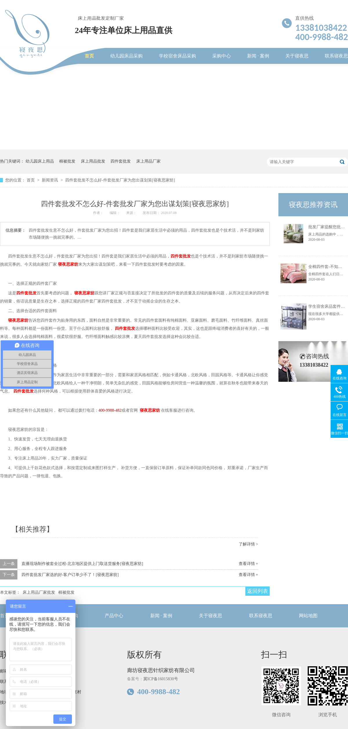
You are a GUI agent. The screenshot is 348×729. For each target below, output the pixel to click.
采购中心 (221, 55)
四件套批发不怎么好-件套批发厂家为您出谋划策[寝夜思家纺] (120, 180)
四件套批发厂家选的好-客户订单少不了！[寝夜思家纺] (70, 575)
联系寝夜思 (336, 55)
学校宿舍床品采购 (177, 55)
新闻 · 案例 (258, 55)
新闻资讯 (50, 180)
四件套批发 (120, 161)
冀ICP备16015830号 (160, 679)
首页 (89, 55)
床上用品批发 (93, 161)
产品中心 (114, 615)
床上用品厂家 (148, 161)
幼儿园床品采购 (126, 55)
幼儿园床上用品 (40, 161)
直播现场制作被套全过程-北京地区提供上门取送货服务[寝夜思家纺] (82, 563)
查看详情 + (248, 563)
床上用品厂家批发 (39, 592)
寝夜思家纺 (68, 264)
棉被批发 (67, 161)
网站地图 (308, 615)
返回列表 (257, 591)
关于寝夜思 (297, 55)
